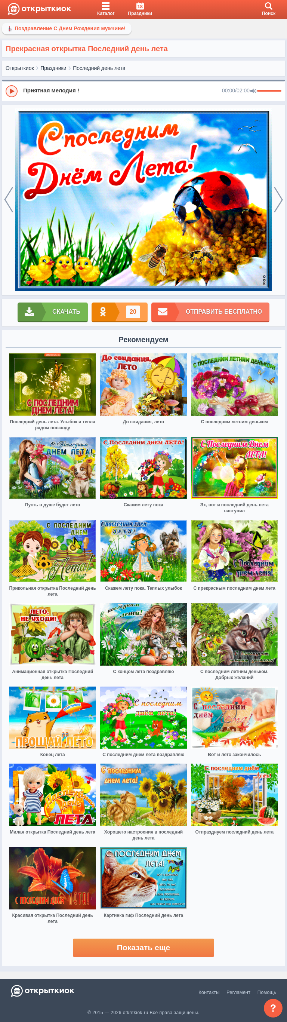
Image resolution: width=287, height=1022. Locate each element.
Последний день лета (99, 68)
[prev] (8, 200)
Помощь (266, 992)
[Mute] (253, 91)
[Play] (12, 91)
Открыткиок (20, 68)
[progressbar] (269, 91)
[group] (143, 91)
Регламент (238, 992)
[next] (278, 200)
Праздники (53, 68)
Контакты (208, 992)
